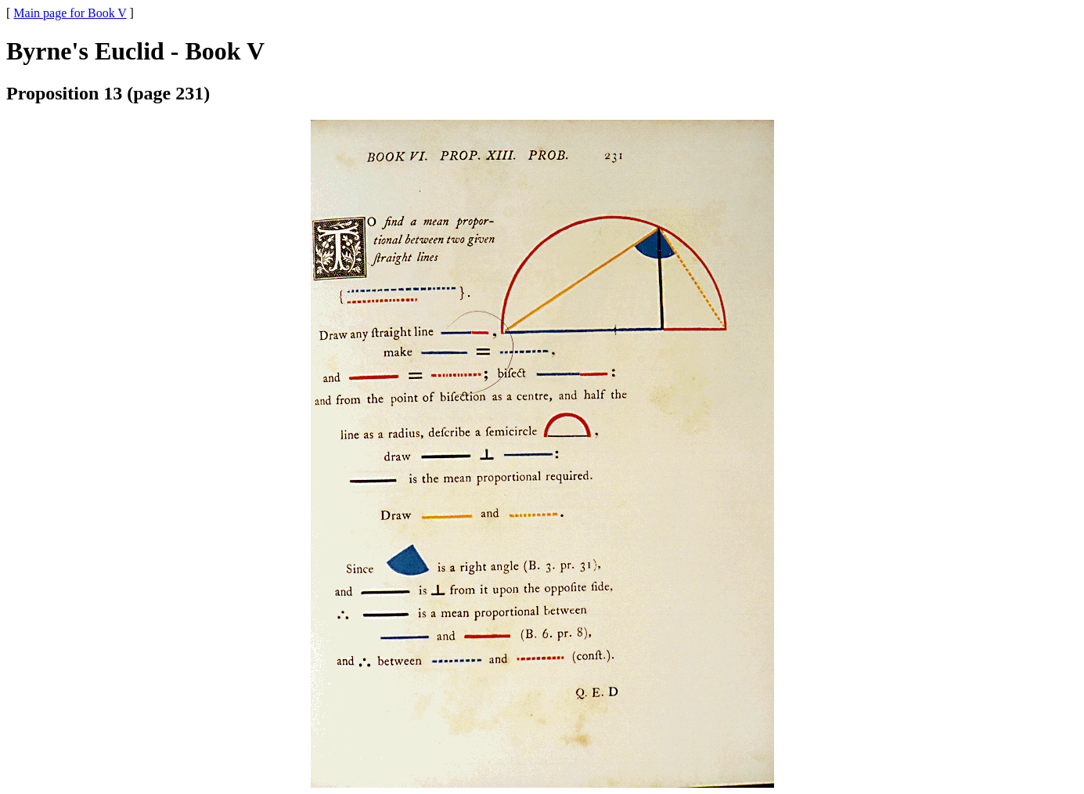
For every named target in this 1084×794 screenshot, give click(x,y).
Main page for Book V (69, 13)
